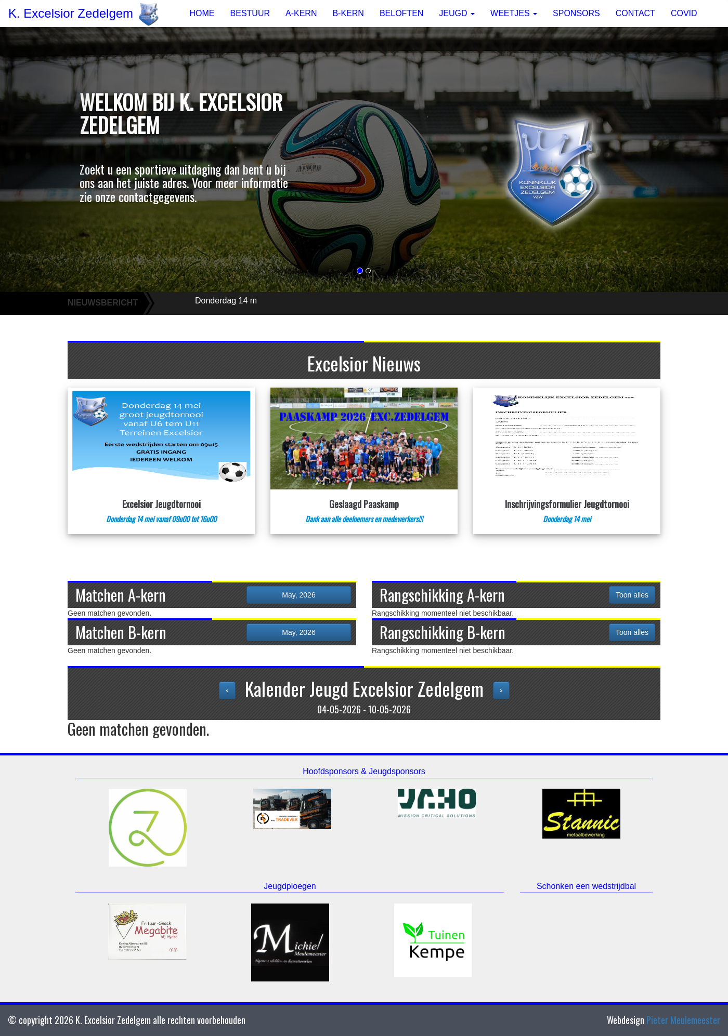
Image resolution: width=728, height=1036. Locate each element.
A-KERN (301, 13)
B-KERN (347, 13)
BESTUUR (250, 13)
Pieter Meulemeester (683, 1020)
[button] (54, 159)
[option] (147, 828)
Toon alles (632, 595)
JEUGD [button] (457, 13)
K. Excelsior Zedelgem (83, 13)
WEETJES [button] (513, 13)
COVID (684, 13)
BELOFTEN (401, 13)
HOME (202, 13)
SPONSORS (576, 13)
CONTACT (635, 13)
